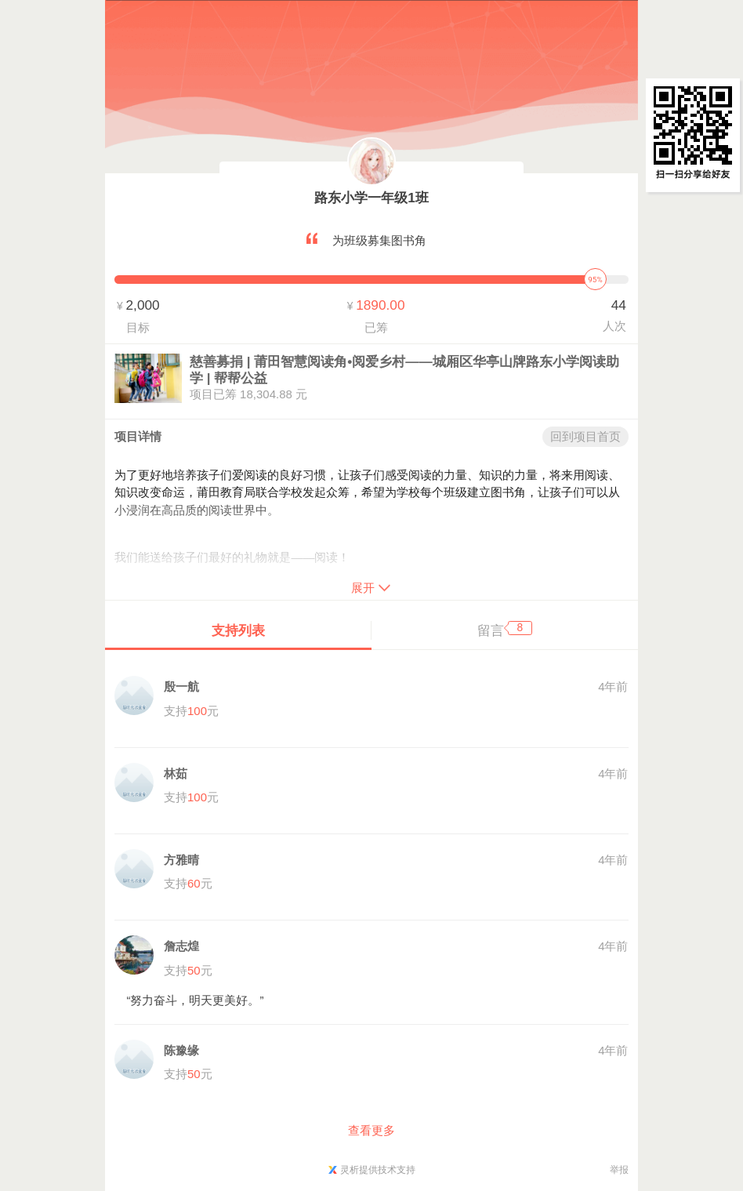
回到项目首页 (585, 436)
